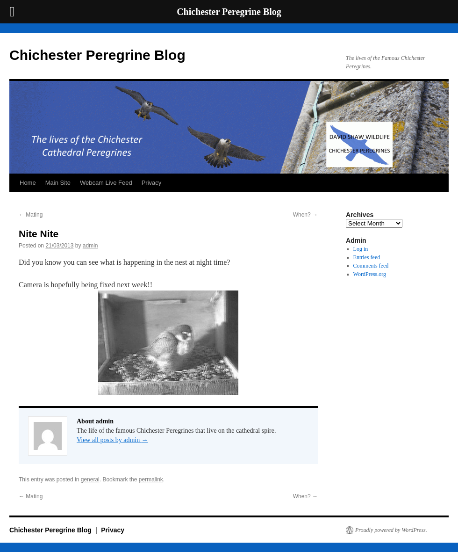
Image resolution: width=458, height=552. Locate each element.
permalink (151, 479)
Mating (31, 214)
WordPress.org (369, 274)
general (90, 479)
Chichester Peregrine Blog (97, 55)
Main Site (58, 182)
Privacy (152, 182)
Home (28, 182)
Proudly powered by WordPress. (391, 530)
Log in (360, 249)
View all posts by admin (112, 439)
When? (305, 214)
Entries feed (366, 257)
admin (90, 245)
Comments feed (371, 265)
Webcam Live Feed (106, 182)
